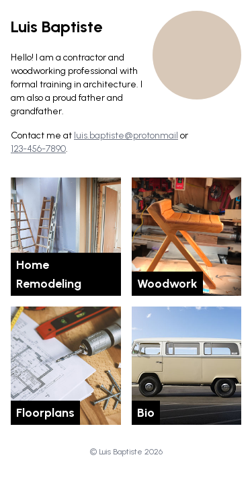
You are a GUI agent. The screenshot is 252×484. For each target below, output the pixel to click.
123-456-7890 (38, 149)
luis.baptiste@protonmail (126, 135)
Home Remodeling (48, 274)
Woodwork (167, 283)
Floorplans (45, 412)
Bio (146, 412)
